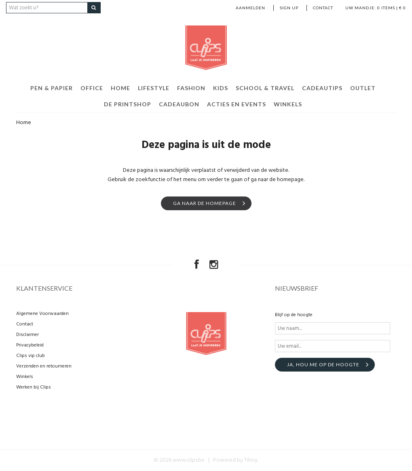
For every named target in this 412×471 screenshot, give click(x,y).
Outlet (363, 87)
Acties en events (236, 104)
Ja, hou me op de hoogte (323, 364)
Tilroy (251, 460)
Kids (220, 87)
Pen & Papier (51, 87)
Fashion (191, 87)
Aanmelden (250, 7)
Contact (323, 7)
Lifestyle (153, 87)
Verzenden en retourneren (44, 366)
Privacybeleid (30, 345)
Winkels (288, 104)
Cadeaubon (179, 104)
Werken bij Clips (33, 387)
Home (120, 87)
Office (91, 87)
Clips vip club (30, 356)
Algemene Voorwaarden (42, 314)
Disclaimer (27, 335)
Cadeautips (322, 87)
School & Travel (265, 87)
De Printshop (127, 104)
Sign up (289, 7)
